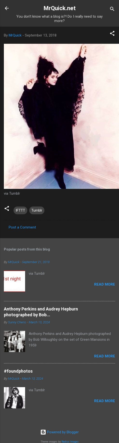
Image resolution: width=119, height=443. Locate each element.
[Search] (112, 9)
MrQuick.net (59, 8)
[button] (112, 34)
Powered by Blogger (59, 432)
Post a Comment (22, 227)
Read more (104, 284)
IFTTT (20, 210)
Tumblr (36, 210)
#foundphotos (18, 371)
